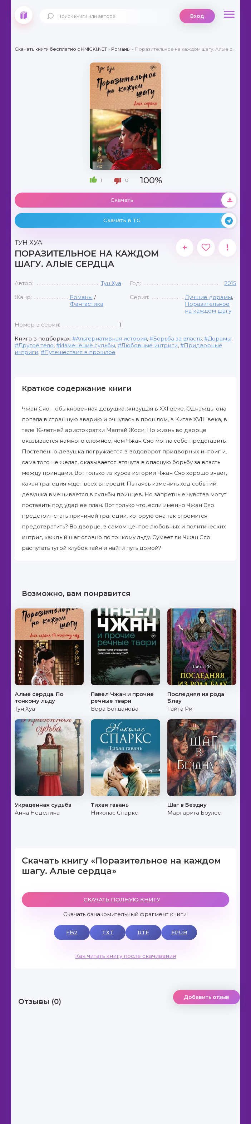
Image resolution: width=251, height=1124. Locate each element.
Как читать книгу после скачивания (125, 956)
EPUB (179, 932)
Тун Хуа (111, 283)
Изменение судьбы (87, 345)
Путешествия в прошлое (79, 352)
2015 (230, 283)
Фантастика (86, 303)
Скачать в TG (169, 220)
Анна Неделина (37, 812)
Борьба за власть (177, 338)
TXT (108, 932)
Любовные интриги (149, 345)
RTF (143, 932)
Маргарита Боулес (194, 812)
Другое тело (36, 345)
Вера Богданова (114, 708)
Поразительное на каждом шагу (208, 307)
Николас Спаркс (114, 812)
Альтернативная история (111, 338)
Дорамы (219, 338)
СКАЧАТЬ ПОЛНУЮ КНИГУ (122, 899)
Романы (81, 297)
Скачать (173, 200)
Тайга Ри (179, 708)
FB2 (72, 932)
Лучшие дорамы (208, 297)
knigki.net (24, 15)
